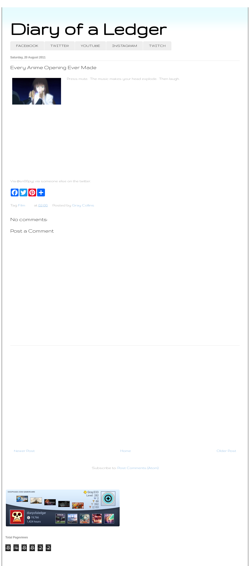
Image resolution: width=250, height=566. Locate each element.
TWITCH (157, 46)
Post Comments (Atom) (137, 468)
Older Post (226, 451)
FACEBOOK (27, 46)
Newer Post (24, 451)
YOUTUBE (90, 46)
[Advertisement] (125, 395)
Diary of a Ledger (88, 28)
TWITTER (59, 46)
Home (125, 451)
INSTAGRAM (124, 46)
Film (21, 205)
